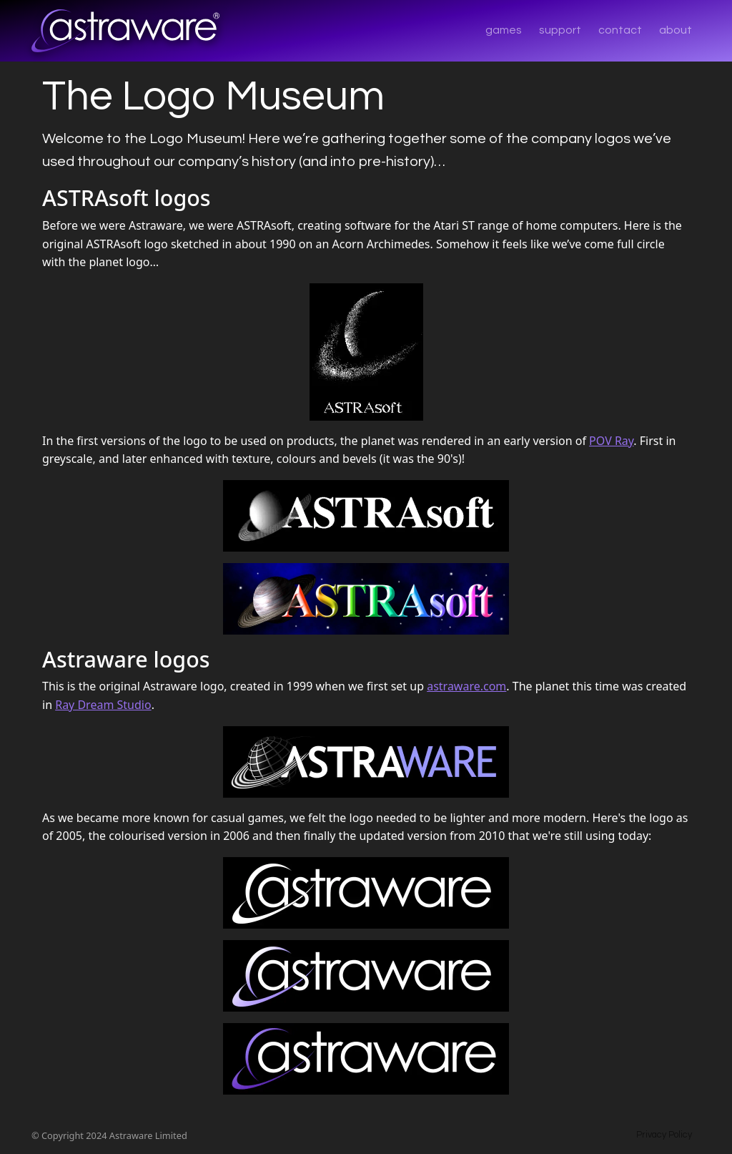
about (675, 30)
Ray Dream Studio (103, 705)
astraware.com (466, 686)
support (560, 30)
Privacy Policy (664, 1135)
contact (620, 30)
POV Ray (611, 441)
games (503, 30)
